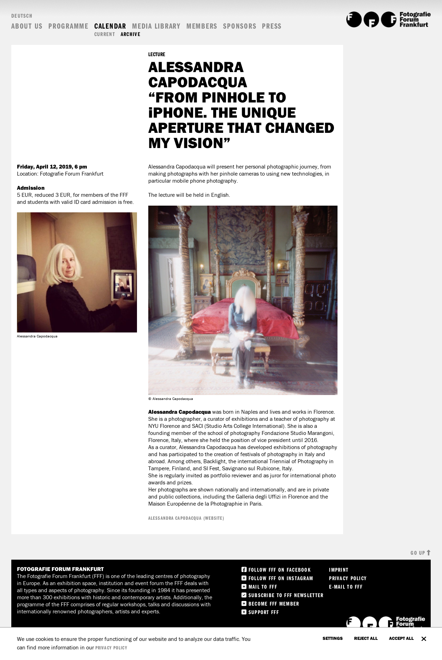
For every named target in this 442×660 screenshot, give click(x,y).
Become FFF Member (274, 603)
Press (272, 26)
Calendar (110, 26)
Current (104, 34)
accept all (401, 638)
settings (333, 638)
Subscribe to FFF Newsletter (286, 595)
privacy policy (111, 647)
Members (201, 26)
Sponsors (239, 26)
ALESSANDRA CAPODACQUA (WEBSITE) (186, 518)
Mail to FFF (263, 586)
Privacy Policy (348, 578)
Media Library (156, 26)
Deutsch (21, 15)
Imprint (338, 569)
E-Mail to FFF (346, 586)
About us (27, 26)
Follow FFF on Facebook (280, 569)
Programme (68, 26)
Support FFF (264, 611)
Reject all (366, 638)
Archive (131, 34)
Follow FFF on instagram (281, 578)
